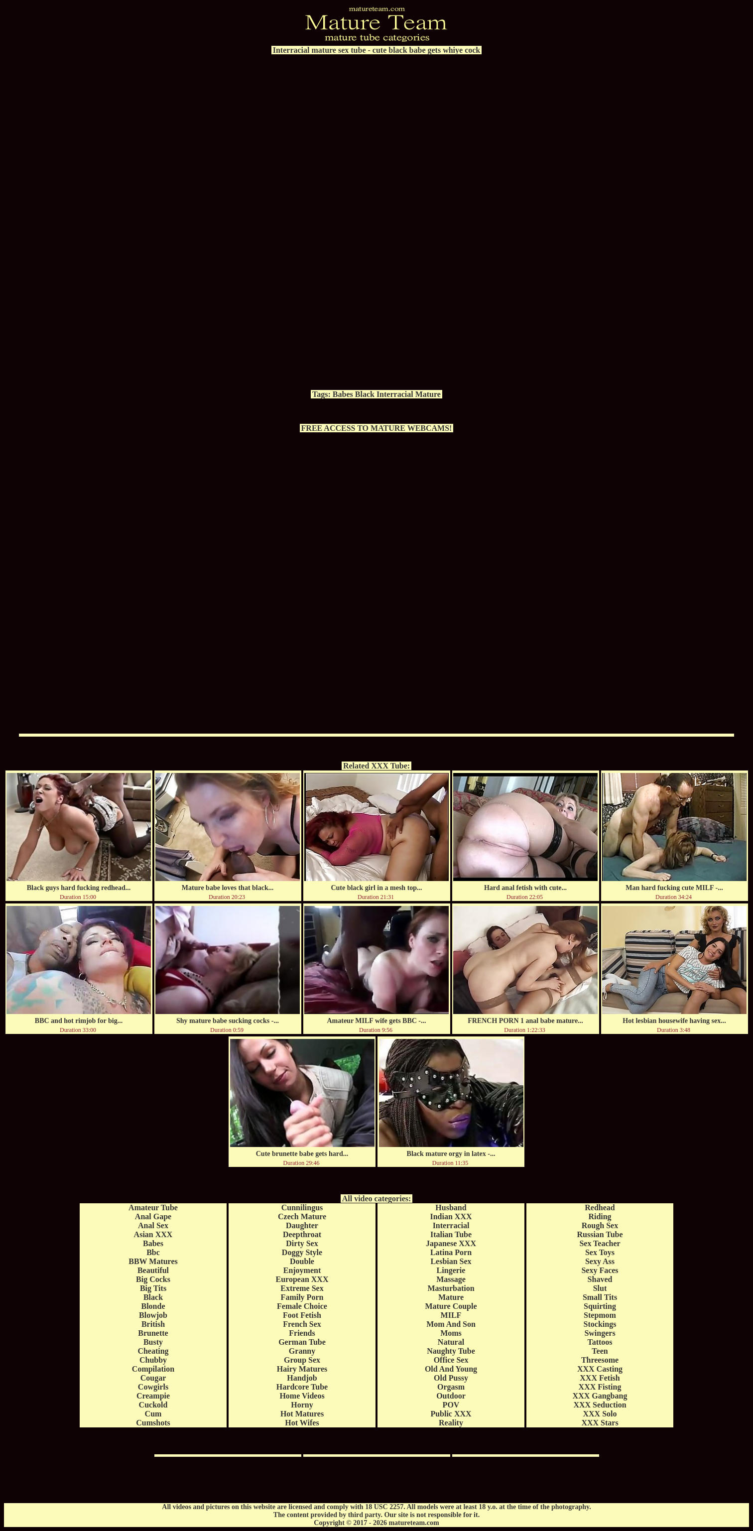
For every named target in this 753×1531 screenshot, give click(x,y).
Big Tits (153, 1288)
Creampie (153, 1396)
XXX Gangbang (600, 1396)
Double (302, 1261)
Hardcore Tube (302, 1387)
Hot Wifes (302, 1422)
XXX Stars (599, 1422)
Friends (302, 1333)
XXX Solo (600, 1413)
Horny (302, 1405)
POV (451, 1405)
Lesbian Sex (450, 1261)
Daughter (302, 1225)
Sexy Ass (600, 1261)
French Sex (302, 1324)
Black (365, 394)
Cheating (152, 1351)
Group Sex (302, 1360)
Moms (451, 1333)
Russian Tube (600, 1234)
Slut (600, 1288)
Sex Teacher (599, 1243)
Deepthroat (302, 1234)
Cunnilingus (302, 1207)
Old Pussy (451, 1378)
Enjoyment (302, 1270)
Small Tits (600, 1297)
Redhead (600, 1207)
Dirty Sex (302, 1243)
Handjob (302, 1378)
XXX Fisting (600, 1387)
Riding (599, 1216)
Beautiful (153, 1270)
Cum (153, 1413)
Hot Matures (302, 1413)
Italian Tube (451, 1234)
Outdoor (451, 1396)
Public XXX (450, 1413)
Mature (428, 394)
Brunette (153, 1333)
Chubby (153, 1360)
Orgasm (451, 1387)
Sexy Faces (599, 1270)
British (153, 1324)
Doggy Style (302, 1252)
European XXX (302, 1279)
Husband (450, 1207)
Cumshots (153, 1422)
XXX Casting (600, 1369)
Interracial (394, 394)
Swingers (599, 1333)
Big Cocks (153, 1279)
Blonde (153, 1306)
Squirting (600, 1306)
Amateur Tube (153, 1207)
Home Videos (301, 1396)
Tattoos (599, 1342)
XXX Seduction (599, 1405)
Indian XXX (451, 1216)
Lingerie (451, 1270)
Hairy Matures (302, 1369)
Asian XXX (153, 1234)
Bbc (153, 1252)
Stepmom (600, 1315)
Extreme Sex (301, 1288)
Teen (600, 1351)
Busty (153, 1342)
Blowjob (153, 1315)
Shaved (600, 1279)
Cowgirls (153, 1387)
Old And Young (451, 1369)
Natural (451, 1342)
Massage (451, 1279)
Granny (302, 1351)
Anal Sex (153, 1225)
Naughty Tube (451, 1351)
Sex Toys (600, 1252)
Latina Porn (451, 1252)
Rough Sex (600, 1225)
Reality (451, 1422)
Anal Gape (153, 1216)
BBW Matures (153, 1261)
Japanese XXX (451, 1243)
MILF (451, 1315)
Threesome (600, 1360)
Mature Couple (451, 1306)
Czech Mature (302, 1216)
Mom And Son (451, 1324)
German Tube (302, 1342)
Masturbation (450, 1288)
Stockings (600, 1324)
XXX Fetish (600, 1378)
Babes (343, 394)
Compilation (153, 1369)
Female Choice (302, 1306)
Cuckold (153, 1405)
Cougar (153, 1378)
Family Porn (302, 1297)
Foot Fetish (302, 1315)
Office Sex (451, 1360)
